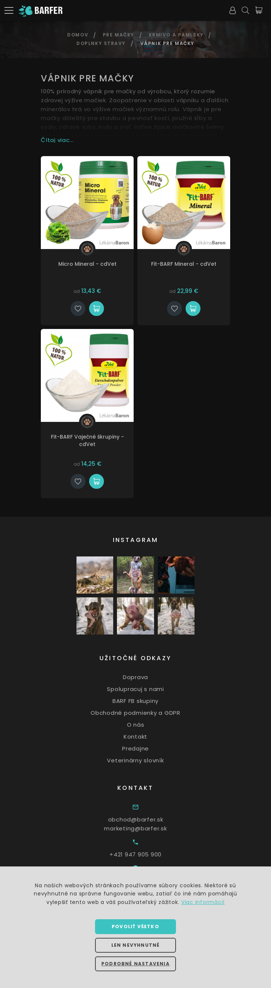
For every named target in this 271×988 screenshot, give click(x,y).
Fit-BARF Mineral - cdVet (183, 264)
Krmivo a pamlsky (176, 35)
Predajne (145, 748)
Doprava (145, 677)
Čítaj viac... (57, 140)
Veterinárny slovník (145, 760)
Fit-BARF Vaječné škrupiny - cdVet (87, 440)
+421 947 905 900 (150, 854)
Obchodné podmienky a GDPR (145, 713)
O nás (145, 725)
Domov (77, 35)
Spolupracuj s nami (145, 689)
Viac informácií (203, 902)
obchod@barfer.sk (149, 819)
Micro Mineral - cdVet (87, 264)
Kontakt (145, 736)
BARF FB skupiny (146, 701)
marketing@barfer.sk (149, 828)
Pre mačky (118, 35)
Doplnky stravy (101, 43)
